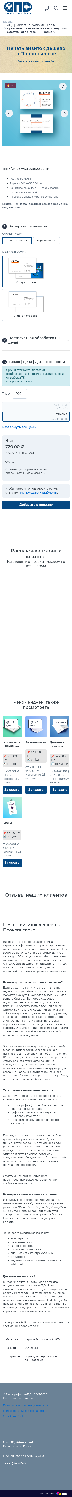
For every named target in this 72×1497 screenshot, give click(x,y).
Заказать (11, 790)
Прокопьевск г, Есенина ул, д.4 (24, 1456)
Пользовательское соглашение (25, 1411)
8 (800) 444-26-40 (18, 1442)
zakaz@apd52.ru (16, 1463)
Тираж (6, 393)
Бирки (6, 823)
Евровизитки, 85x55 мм (11, 744)
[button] (56, 8)
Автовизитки (35, 742)
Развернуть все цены (19, 427)
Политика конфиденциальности (25, 1405)
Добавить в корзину (36, 505)
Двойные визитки (57, 744)
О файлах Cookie (14, 1416)
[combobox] (20, 394)
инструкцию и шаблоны (38, 492)
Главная (8, 21)
